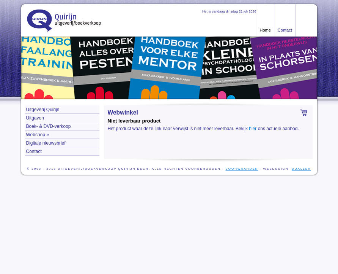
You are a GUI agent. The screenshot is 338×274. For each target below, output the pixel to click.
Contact (285, 30)
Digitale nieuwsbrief (46, 143)
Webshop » (37, 134)
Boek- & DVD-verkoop (48, 126)
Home (265, 30)
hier (252, 128)
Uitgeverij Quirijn (43, 109)
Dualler (301, 168)
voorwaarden (242, 168)
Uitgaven (35, 118)
